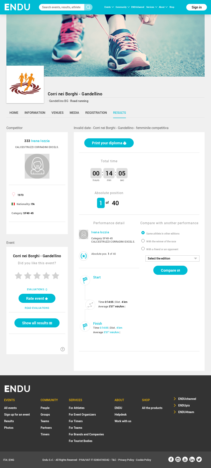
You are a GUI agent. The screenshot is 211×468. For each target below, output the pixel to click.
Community (123, 7)
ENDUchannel (138, 7)
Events (109, 7)
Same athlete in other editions (162, 233)
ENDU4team (186, 412)
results (119, 112)
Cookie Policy (143, 459)
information (35, 112)
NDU (17, 7)
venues (57, 112)
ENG (11, 460)
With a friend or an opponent (162, 249)
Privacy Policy (126, 459)
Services (151, 7)
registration (96, 112)
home (13, 112)
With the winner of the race (161, 241)
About (163, 7)
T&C (113, 459)
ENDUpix (184, 405)
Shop (171, 7)
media (74, 112)
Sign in (197, 7)
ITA (5, 460)
